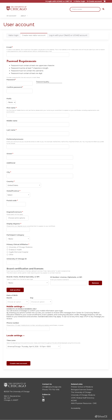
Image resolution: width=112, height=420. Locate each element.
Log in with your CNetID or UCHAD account (68, 35)
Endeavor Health (15, 250)
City (8, 172)
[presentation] (23, 355)
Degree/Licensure (14, 212)
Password (11, 80)
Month (9, 298)
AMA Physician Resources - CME (84, 403)
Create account (95, 1)
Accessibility (75, 408)
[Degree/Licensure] (16, 217)
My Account (11, 16)
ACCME (74, 401)
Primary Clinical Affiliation (17, 244)
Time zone (11, 340)
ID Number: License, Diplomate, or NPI (66, 277)
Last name (11, 130)
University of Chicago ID (17, 259)
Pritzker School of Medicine (82, 387)
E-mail (9, 47)
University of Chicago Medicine (20, 247)
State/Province (13, 191)
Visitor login (80, 1)
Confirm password (14, 87)
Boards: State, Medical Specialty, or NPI (23, 277)
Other (11, 255)
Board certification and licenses (25, 268)
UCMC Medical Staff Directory (82, 398)
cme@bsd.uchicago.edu (51, 387)
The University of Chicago (20, 392)
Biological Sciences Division (82, 390)
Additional (11, 163)
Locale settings (14, 335)
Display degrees (13, 224)
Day (31, 298)
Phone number (13, 323)
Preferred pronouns (15, 139)
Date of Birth (12, 295)
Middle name (12, 121)
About (23, 16)
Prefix (9, 99)
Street (9, 154)
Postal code (12, 200)
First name (11, 108)
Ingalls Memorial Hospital (18, 252)
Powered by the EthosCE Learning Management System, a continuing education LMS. (101, 416)
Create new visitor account (34, 35)
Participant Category (15, 235)
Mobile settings (14, 306)
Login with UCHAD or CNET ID (59, 1)
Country (10, 181)
